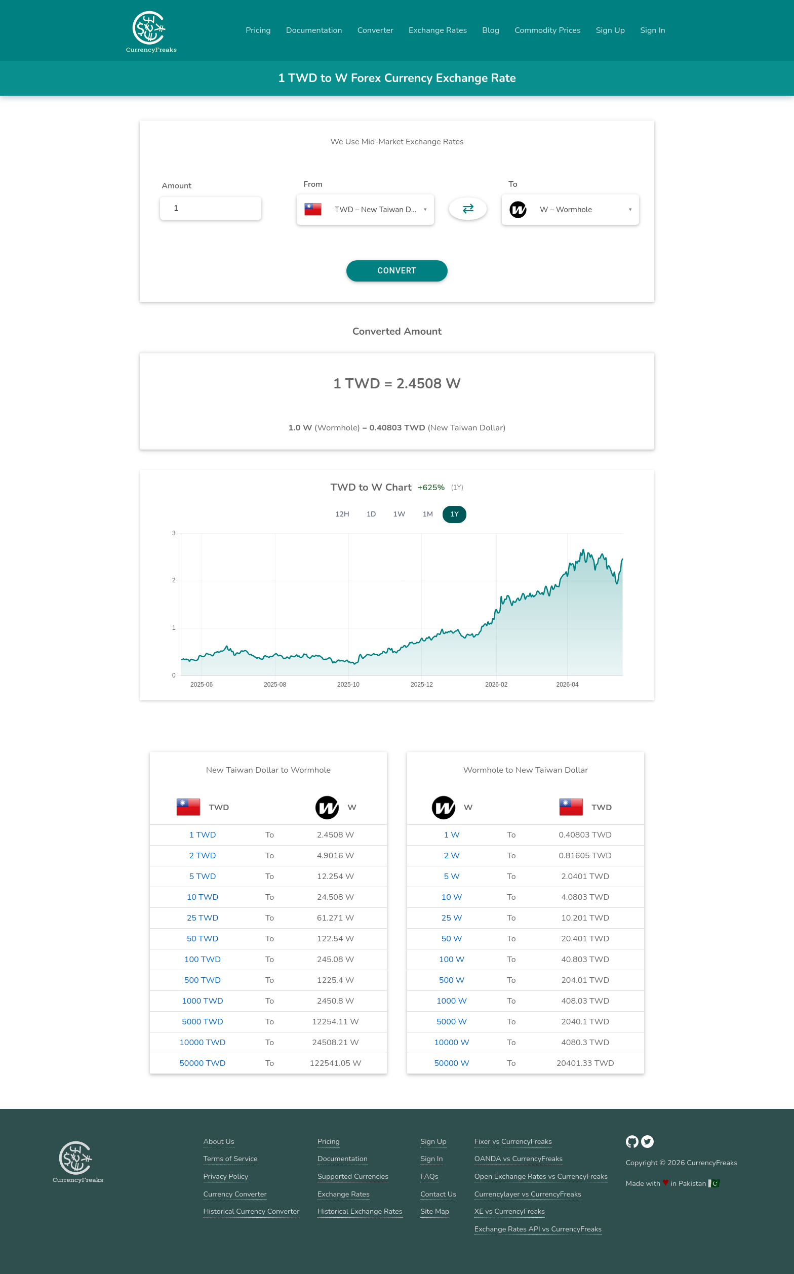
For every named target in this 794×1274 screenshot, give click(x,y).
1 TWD (202, 835)
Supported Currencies (352, 1176)
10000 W (451, 1042)
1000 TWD (202, 1001)
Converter (375, 30)
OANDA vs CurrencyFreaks (518, 1158)
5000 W (451, 1021)
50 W (452, 938)
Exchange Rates (438, 30)
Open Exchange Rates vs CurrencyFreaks (541, 1176)
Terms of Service (231, 1158)
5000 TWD (202, 1021)
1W (399, 514)
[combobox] (365, 209)
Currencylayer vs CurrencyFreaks (527, 1194)
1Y (454, 514)
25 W (452, 918)
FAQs (429, 1176)
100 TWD (202, 959)
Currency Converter (235, 1194)
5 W (451, 876)
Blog (490, 30)
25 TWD (203, 918)
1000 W (451, 1001)
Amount (176, 185)
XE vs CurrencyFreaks (509, 1211)
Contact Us (438, 1194)
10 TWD (203, 897)
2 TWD (202, 855)
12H (342, 514)
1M (428, 514)
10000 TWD (202, 1042)
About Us (219, 1141)
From (312, 184)
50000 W (451, 1063)
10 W (452, 897)
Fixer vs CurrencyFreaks (513, 1141)
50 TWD (203, 938)
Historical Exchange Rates (360, 1211)
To (513, 184)
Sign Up (610, 30)
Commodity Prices (547, 30)
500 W (452, 980)
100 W (452, 959)
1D (371, 514)
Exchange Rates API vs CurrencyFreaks (538, 1229)
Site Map (434, 1211)
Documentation (314, 30)
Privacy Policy (226, 1176)
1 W (451, 835)
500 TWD (202, 980)
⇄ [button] (468, 208)
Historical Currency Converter (252, 1211)
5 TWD (202, 876)
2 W (451, 855)
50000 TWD (202, 1063)
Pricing (258, 30)
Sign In (652, 30)
